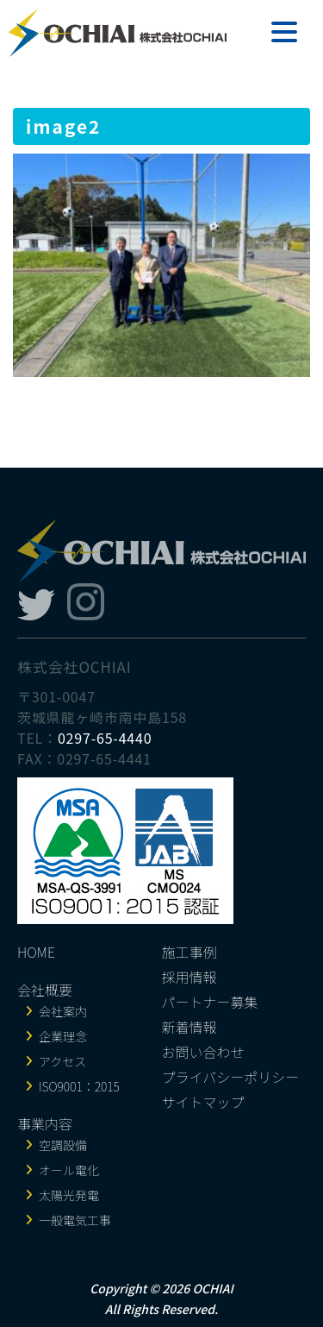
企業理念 (63, 1036)
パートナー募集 (210, 1001)
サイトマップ (203, 1101)
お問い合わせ (203, 1051)
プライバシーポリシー (231, 1076)
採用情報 (189, 976)
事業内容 (44, 1123)
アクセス (62, 1061)
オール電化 (69, 1170)
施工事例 (189, 951)
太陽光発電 (69, 1195)
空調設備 (63, 1145)
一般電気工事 (75, 1220)
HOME (36, 951)
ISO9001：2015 (79, 1086)
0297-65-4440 (105, 737)
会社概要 (44, 989)
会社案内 (63, 1011)
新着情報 (189, 1026)
